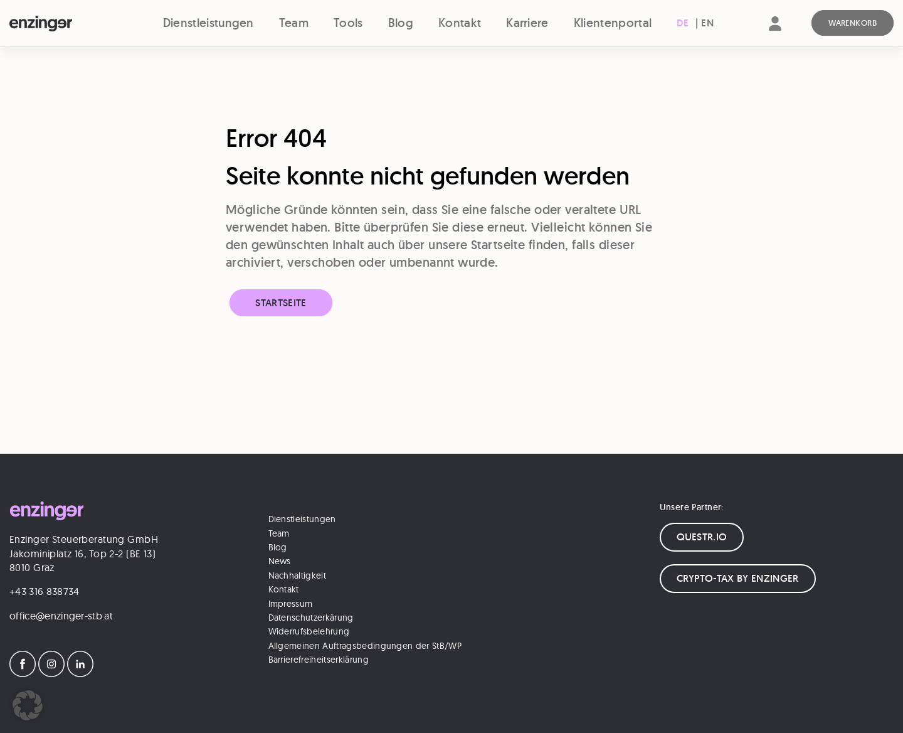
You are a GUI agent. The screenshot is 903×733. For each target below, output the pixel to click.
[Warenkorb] (852, 23)
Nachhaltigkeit (297, 575)
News (279, 561)
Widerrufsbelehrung (309, 631)
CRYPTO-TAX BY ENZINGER (738, 578)
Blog (400, 23)
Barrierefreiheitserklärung (318, 659)
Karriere (527, 23)
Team (294, 23)
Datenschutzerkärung (311, 617)
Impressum (290, 603)
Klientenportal (613, 23)
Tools (348, 23)
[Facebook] (22, 673)
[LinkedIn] (80, 673)
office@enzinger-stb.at (61, 615)
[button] (27, 705)
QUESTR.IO (702, 536)
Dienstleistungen (208, 23)
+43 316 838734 (44, 591)
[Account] (775, 34)
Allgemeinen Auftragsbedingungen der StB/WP (365, 645)
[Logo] (62, 24)
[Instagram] (51, 673)
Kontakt (459, 23)
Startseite (280, 302)
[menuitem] (683, 23)
